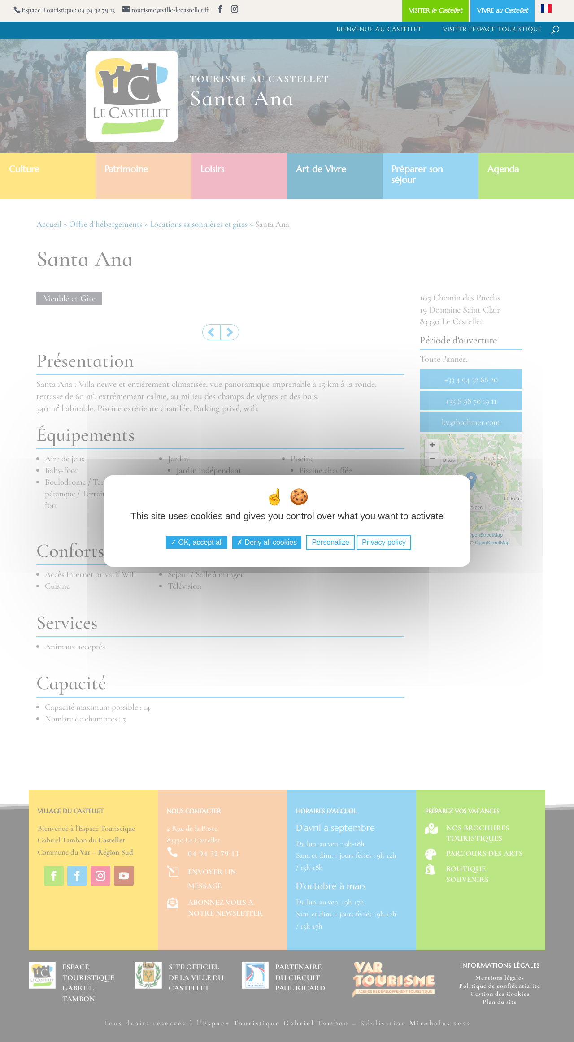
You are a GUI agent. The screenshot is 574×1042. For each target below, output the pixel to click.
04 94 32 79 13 (96, 9)
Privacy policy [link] (384, 542)
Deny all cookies (267, 542)
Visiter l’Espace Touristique (492, 29)
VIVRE (502, 10)
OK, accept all (196, 542)
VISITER (435, 10)
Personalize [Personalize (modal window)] (330, 542)
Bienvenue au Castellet (379, 29)
